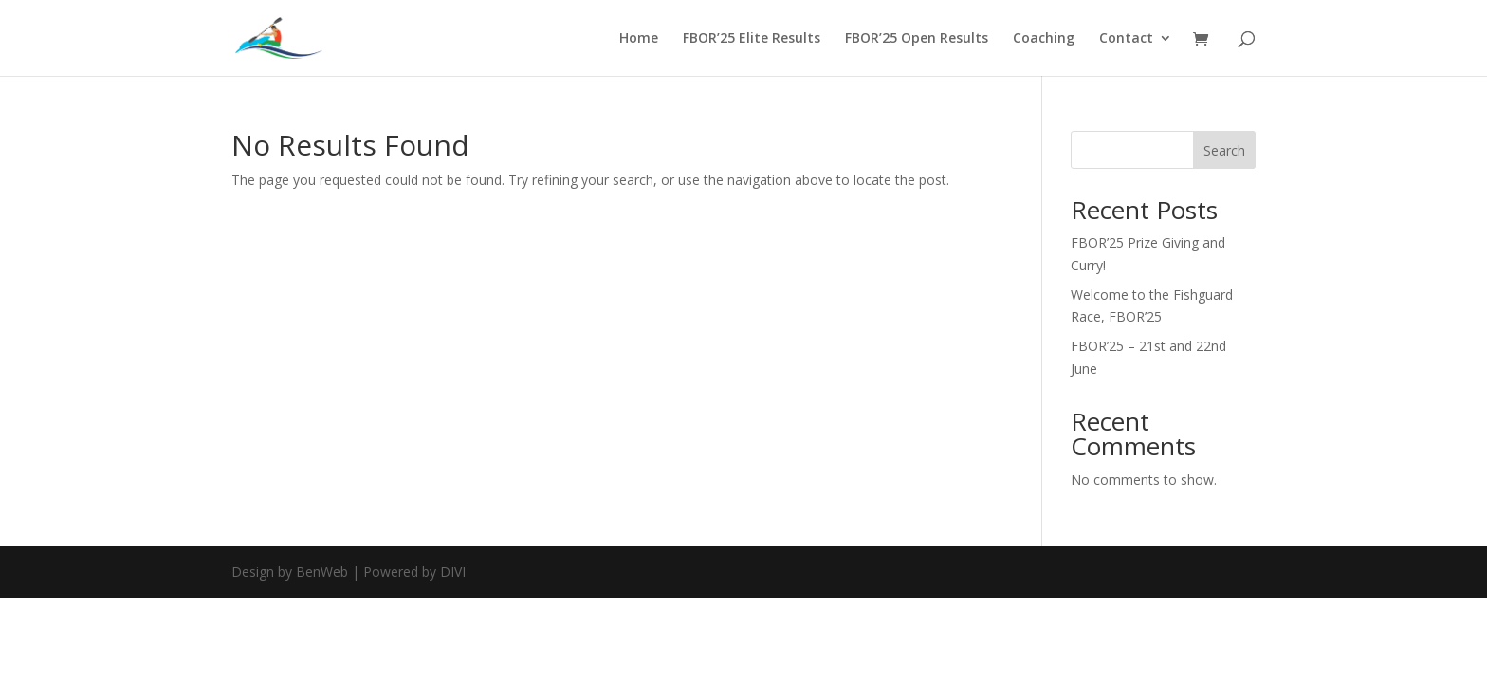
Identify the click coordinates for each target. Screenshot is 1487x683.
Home (638, 38)
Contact (1126, 38)
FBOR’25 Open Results (916, 38)
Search (1224, 150)
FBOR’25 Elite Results (751, 38)
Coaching (1043, 38)
